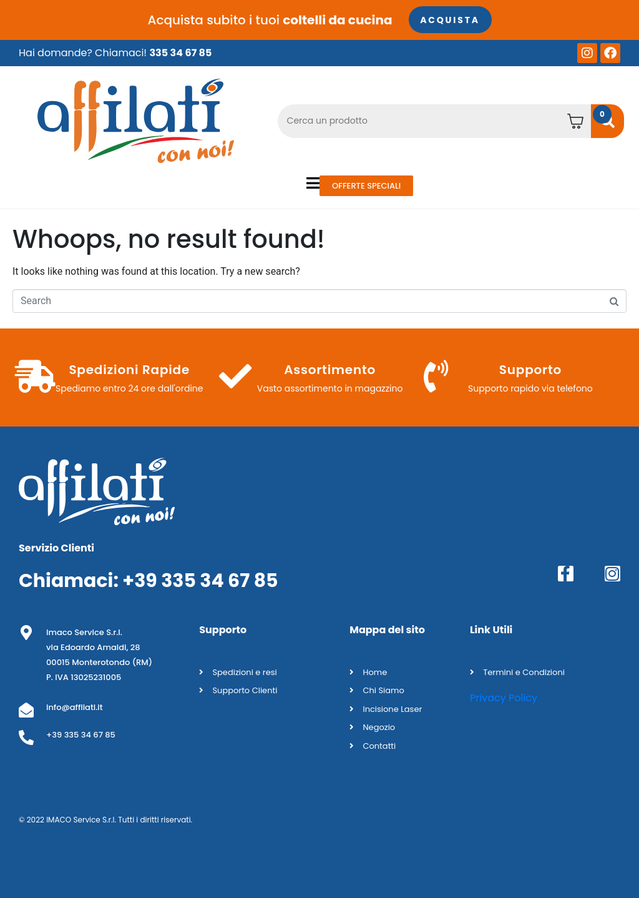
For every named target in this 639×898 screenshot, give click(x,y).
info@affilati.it (74, 707)
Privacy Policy (503, 698)
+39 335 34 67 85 (200, 580)
